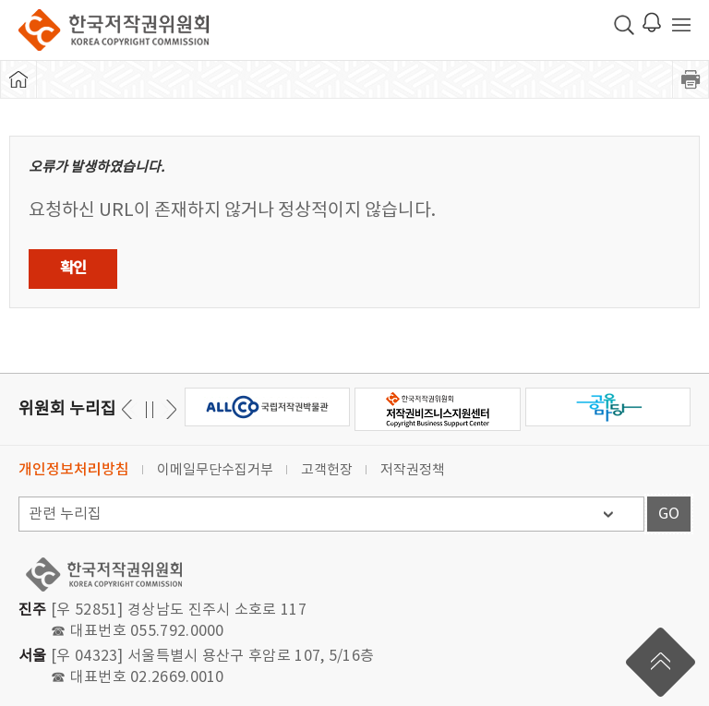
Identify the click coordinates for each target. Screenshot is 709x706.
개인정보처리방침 (73, 469)
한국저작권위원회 (113, 30)
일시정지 (149, 409)
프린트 (690, 79)
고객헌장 (327, 470)
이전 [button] (168, 409)
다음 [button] (129, 409)
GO (668, 514)
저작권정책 (412, 470)
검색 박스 (624, 25)
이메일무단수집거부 (215, 470)
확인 (73, 268)
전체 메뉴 (681, 25)
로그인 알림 (652, 22)
